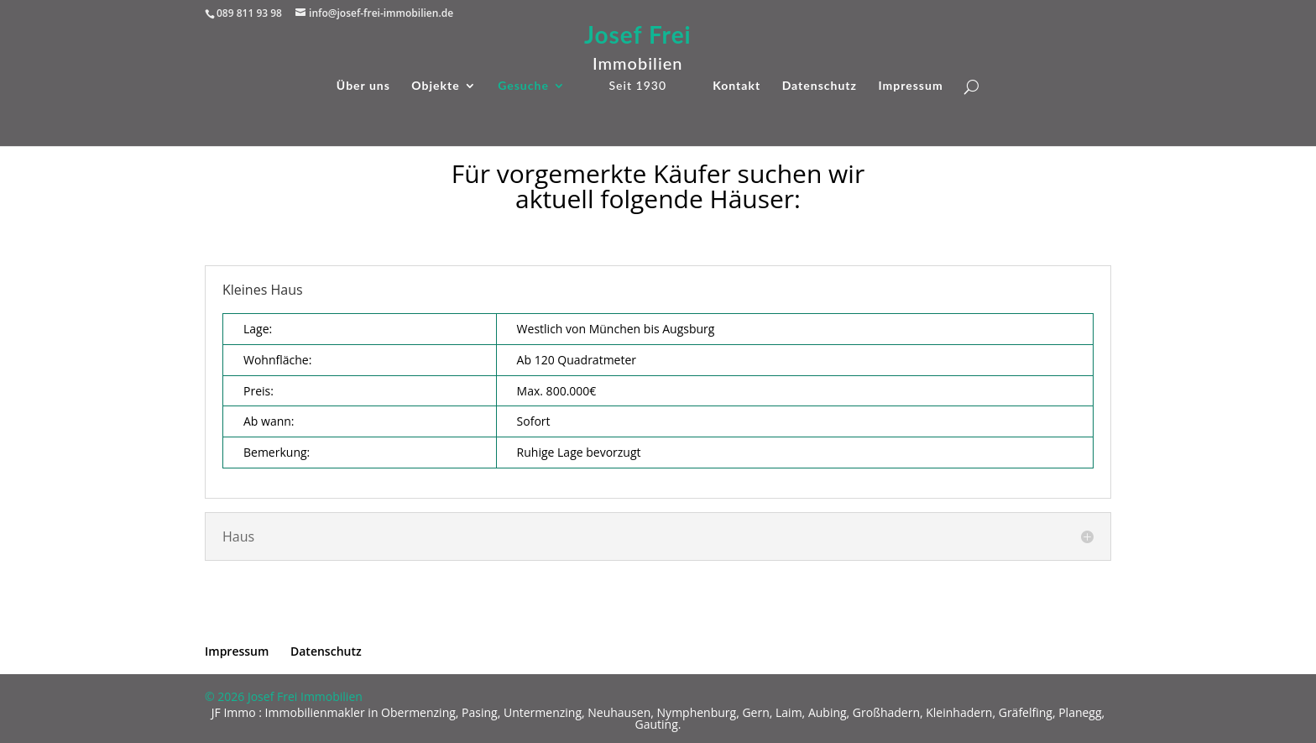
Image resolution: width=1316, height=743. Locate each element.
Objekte (435, 86)
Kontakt (736, 86)
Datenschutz (819, 86)
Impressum (910, 86)
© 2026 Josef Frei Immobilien (284, 696)
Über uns (363, 86)
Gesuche (523, 86)
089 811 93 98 (249, 13)
